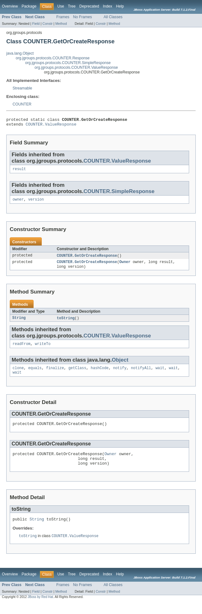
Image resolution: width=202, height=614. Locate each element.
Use (60, 6)
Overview (10, 6)
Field (36, 23)
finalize (55, 373)
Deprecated (89, 6)
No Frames (82, 17)
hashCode (100, 373)
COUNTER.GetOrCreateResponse (87, 258)
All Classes (113, 17)
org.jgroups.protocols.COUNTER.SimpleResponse (68, 63)
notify (120, 373)
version (36, 202)
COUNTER (22, 104)
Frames (62, 17)
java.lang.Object (20, 53)
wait (160, 373)
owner (18, 202)
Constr (47, 23)
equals (35, 373)
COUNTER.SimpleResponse (119, 194)
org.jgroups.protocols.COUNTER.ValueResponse (76, 67)
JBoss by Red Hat (40, 608)
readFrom (21, 349)
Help (120, 6)
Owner (125, 265)
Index (107, 6)
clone (18, 373)
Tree (72, 6)
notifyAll (141, 373)
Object (120, 365)
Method (61, 23)
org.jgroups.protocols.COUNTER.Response (53, 58)
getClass (77, 373)
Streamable (22, 88)
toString (66, 322)
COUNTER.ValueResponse (51, 126)
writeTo (43, 349)
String (19, 322)
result (19, 171)
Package (29, 6)
